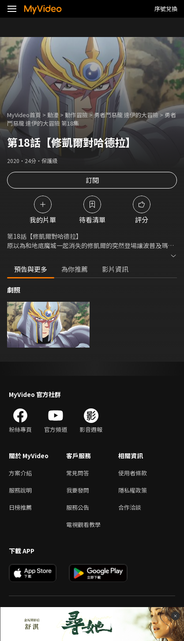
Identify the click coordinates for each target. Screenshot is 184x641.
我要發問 (77, 490)
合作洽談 (129, 507)
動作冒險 (76, 115)
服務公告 (77, 507)
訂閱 (92, 180)
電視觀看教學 (83, 524)
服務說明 (20, 490)
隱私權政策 (132, 490)
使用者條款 (132, 473)
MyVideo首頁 (24, 115)
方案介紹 (20, 473)
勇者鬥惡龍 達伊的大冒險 (126, 115)
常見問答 (77, 473)
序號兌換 (165, 8)
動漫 (53, 115)
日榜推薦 (20, 507)
